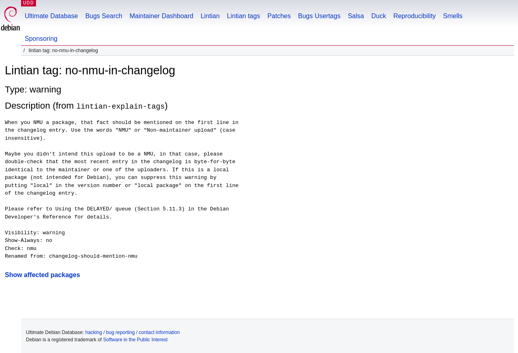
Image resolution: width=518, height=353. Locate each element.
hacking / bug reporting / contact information (132, 332)
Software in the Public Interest (135, 339)
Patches (279, 16)
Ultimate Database (51, 16)
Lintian (210, 16)
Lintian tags (243, 16)
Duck (378, 16)
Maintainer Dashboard (161, 16)
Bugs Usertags (319, 16)
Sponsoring (41, 38)
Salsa (356, 16)
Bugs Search (104, 16)
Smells (453, 16)
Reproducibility (414, 16)
